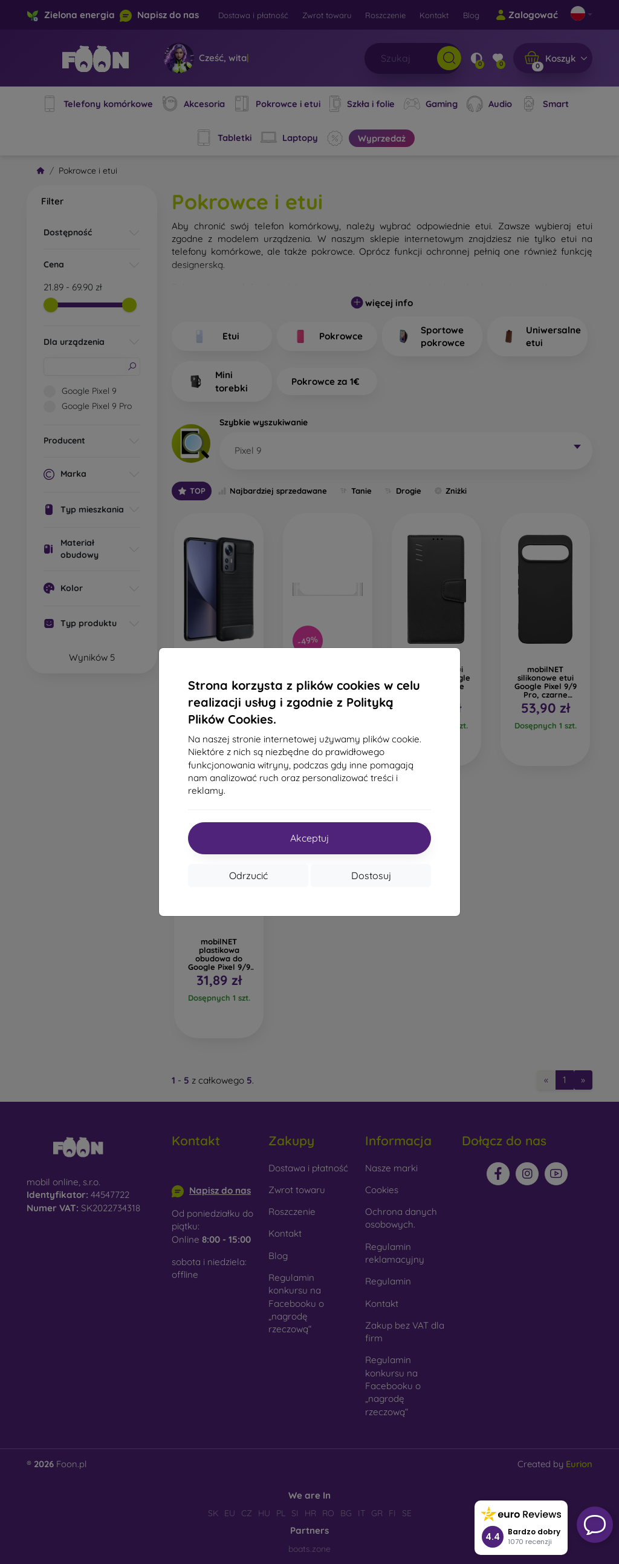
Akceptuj (309, 838)
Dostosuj (371, 875)
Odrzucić (248, 875)
